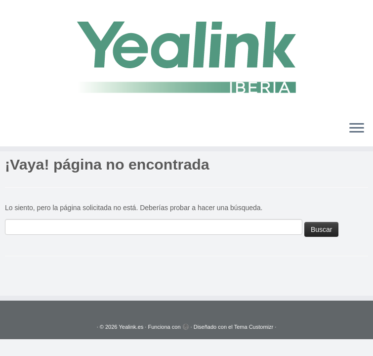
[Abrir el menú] (356, 128)
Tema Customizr (253, 327)
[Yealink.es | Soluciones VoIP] (186, 56)
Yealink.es (131, 327)
